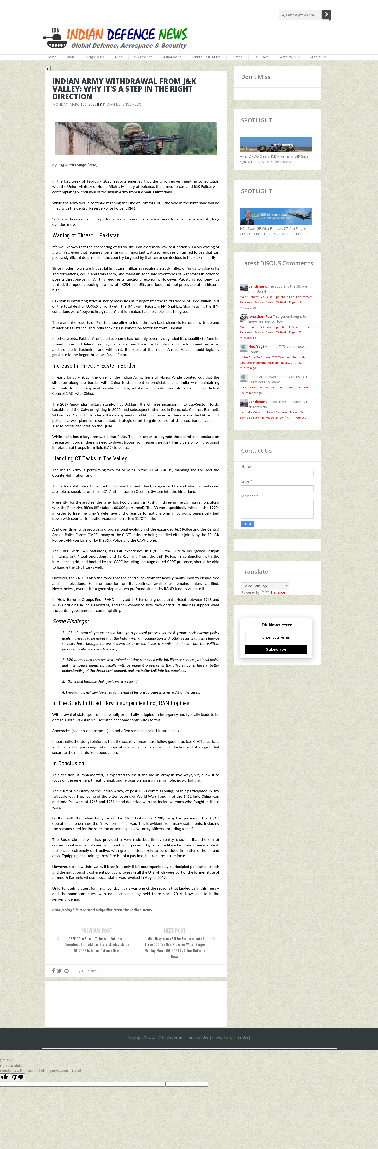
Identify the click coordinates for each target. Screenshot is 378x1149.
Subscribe (276, 649)
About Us (318, 57)
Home (51, 57)
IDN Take (260, 57)
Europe (237, 57)
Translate (273, 592)
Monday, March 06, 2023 (74, 104)
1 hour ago (299, 417)
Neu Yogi (256, 346)
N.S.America (142, 57)
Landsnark (257, 286)
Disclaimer (175, 1037)
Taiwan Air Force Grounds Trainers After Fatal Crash (274, 387)
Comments (89, 970)
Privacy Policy (222, 1037)
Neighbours (95, 57)
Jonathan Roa (260, 316)
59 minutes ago (252, 393)
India (71, 57)
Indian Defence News (122, 104)
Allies (119, 57)
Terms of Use (197, 1037)
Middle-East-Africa (206, 57)
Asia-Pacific (172, 57)
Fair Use (242, 1037)
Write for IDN (289, 57)
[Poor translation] (17, 1077)
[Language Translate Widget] (265, 586)
